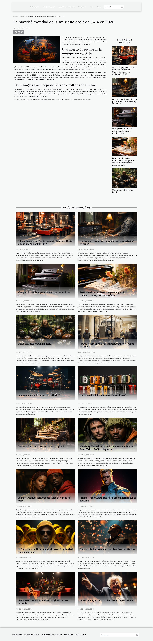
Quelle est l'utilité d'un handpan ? (122, 191)
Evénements (34, 7)
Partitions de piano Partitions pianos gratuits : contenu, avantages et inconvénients (124, 161)
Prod (91, 7)
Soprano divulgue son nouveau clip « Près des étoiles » (107, 549)
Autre (99, 7)
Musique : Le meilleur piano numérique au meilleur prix (122, 131)
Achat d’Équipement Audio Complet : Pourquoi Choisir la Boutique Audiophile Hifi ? (124, 70)
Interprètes (82, 7)
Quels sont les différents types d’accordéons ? (103, 395)
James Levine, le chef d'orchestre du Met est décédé (106, 600)
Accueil (15, 16)
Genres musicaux (48, 7)
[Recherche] (114, 7)
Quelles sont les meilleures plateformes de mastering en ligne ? (124, 101)
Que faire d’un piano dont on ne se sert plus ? (41, 446)
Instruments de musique (66, 7)
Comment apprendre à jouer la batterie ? (39, 395)
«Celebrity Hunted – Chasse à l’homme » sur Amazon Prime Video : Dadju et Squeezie (107, 448)
